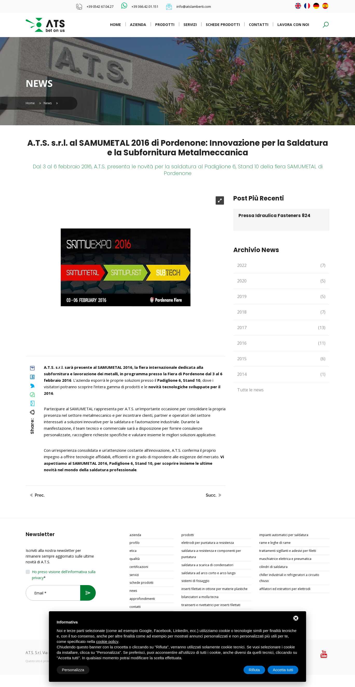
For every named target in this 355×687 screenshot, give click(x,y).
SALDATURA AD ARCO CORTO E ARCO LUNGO (208, 573)
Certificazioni (138, 567)
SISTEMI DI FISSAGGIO (195, 581)
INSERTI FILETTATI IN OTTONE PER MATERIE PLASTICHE (214, 589)
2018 (281, 312)
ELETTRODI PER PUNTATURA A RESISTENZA (207, 542)
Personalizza (73, 670)
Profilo (134, 542)
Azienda (138, 24)
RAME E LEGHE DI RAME (275, 542)
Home (115, 24)
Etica (132, 551)
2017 (281, 327)
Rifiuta (254, 670)
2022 (281, 265)
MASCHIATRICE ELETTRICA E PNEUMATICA (285, 559)
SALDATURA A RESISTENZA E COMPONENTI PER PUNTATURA (211, 554)
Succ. (214, 495)
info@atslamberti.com (193, 6)
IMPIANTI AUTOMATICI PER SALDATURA (283, 535)
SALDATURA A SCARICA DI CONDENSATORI (207, 565)
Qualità (134, 559)
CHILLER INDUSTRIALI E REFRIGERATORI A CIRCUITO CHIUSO (289, 578)
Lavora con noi (293, 24)
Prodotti (164, 24)
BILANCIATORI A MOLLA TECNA (200, 597)
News (48, 103)
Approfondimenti (142, 598)
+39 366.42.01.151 (145, 6)
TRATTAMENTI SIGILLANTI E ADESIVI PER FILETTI (287, 551)
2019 (281, 296)
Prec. (37, 495)
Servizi (190, 24)
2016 (281, 343)
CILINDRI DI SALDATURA (273, 567)
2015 (281, 359)
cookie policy (107, 641)
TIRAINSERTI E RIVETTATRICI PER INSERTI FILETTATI (210, 605)
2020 (281, 281)
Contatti (258, 24)
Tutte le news (250, 390)
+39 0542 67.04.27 (100, 6)
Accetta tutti (283, 670)
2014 (281, 374)
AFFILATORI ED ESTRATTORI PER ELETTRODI (284, 589)
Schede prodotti (223, 24)
